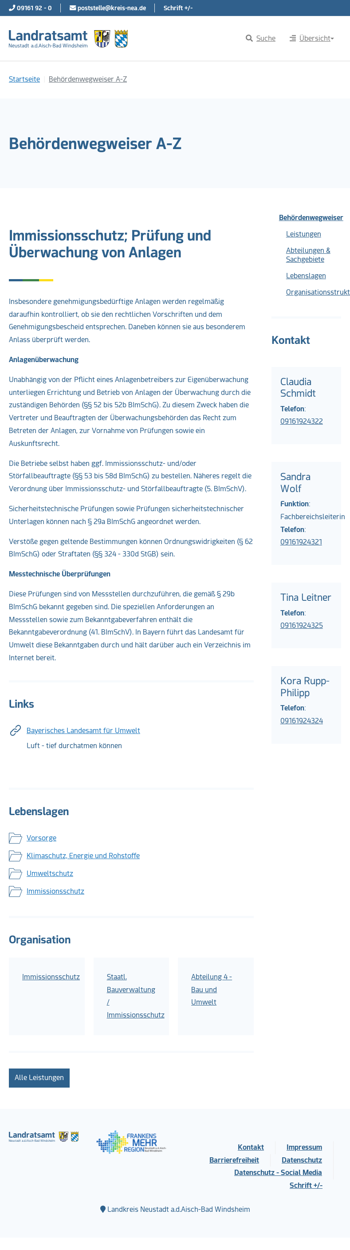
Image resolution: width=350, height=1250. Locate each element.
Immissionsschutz (55, 891)
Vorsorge (41, 838)
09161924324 (301, 721)
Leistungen (303, 234)
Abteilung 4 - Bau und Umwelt (211, 990)
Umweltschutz (50, 873)
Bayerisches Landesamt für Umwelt (83, 730)
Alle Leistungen (39, 1077)
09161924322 (301, 421)
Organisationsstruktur (313, 292)
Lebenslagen (306, 276)
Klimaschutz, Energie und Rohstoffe (83, 856)
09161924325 (301, 625)
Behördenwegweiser (310, 217)
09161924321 (301, 542)
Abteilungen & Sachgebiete (308, 255)
